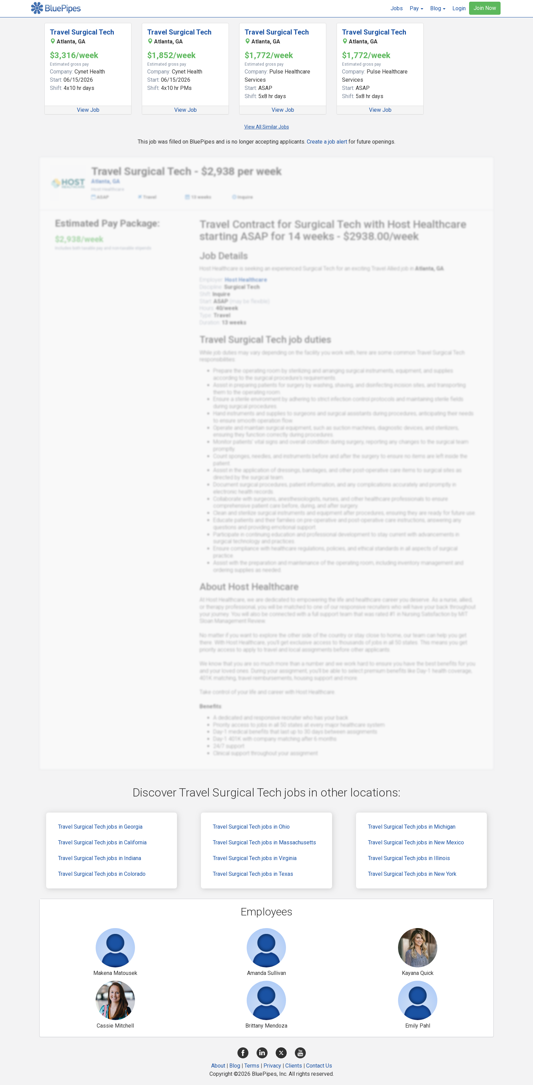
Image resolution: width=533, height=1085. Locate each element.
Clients (293, 1065)
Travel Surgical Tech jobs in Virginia (255, 858)
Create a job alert (327, 141)
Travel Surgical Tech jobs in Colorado (102, 874)
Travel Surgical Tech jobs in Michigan (411, 826)
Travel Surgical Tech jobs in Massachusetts (264, 842)
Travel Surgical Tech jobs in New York (412, 874)
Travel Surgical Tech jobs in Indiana (99, 858)
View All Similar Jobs (266, 127)
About (218, 1065)
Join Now (485, 8)
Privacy (272, 1065)
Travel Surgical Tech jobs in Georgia (100, 826)
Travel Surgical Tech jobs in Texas (253, 874)
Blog (234, 1065)
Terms (251, 1065)
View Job (88, 110)
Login (459, 8)
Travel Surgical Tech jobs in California (102, 842)
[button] (416, 8)
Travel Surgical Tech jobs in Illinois (409, 858)
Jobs (397, 8)
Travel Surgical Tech (82, 32)
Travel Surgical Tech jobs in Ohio (251, 826)
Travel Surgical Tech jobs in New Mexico (416, 842)
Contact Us (319, 1065)
